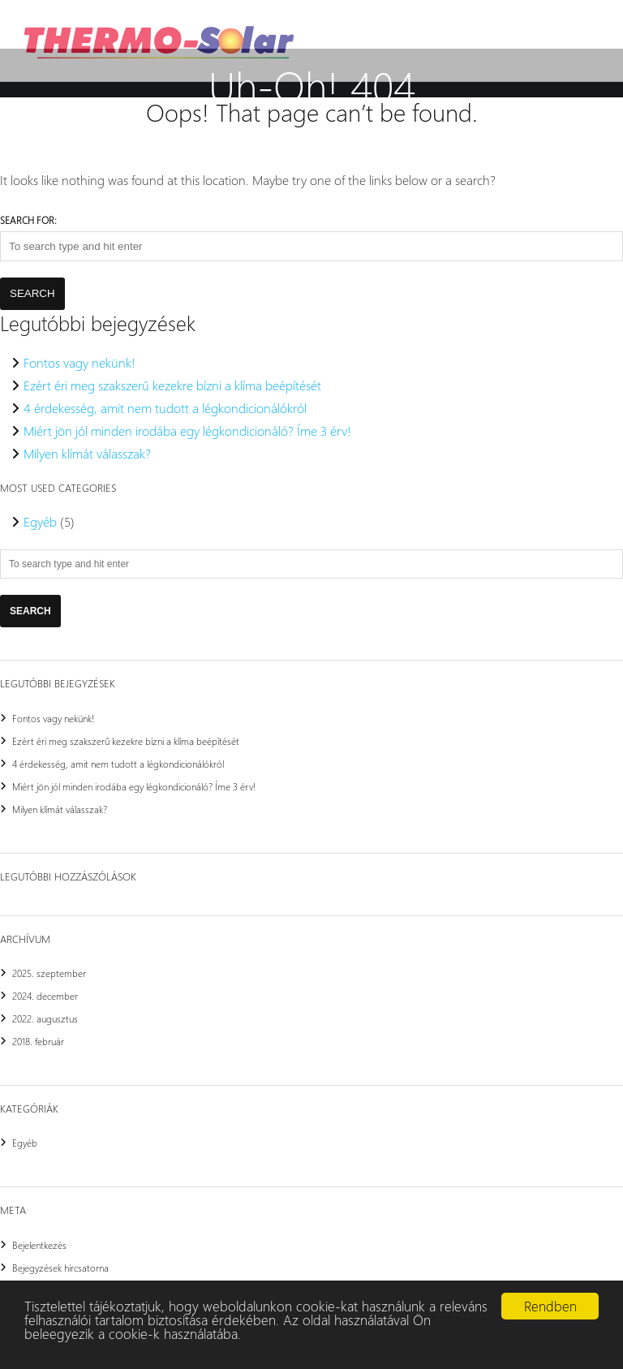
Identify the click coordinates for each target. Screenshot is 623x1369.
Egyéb (40, 521)
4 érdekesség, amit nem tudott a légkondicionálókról (165, 407)
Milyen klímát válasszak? (87, 453)
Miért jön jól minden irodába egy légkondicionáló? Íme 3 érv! (187, 430)
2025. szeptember (49, 972)
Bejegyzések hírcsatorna (60, 1267)
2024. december (45, 995)
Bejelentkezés (39, 1244)
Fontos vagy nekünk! (79, 362)
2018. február (38, 1041)
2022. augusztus (45, 1018)
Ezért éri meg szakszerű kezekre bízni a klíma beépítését (172, 385)
